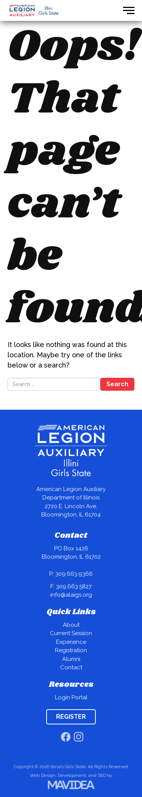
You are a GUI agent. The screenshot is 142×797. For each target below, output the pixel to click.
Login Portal (71, 697)
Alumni (71, 659)
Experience (71, 642)
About (71, 624)
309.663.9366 (74, 573)
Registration (71, 650)
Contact (71, 667)
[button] (128, 10)
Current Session (71, 633)
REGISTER (71, 716)
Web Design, (43, 775)
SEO (102, 775)
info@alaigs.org (71, 594)
